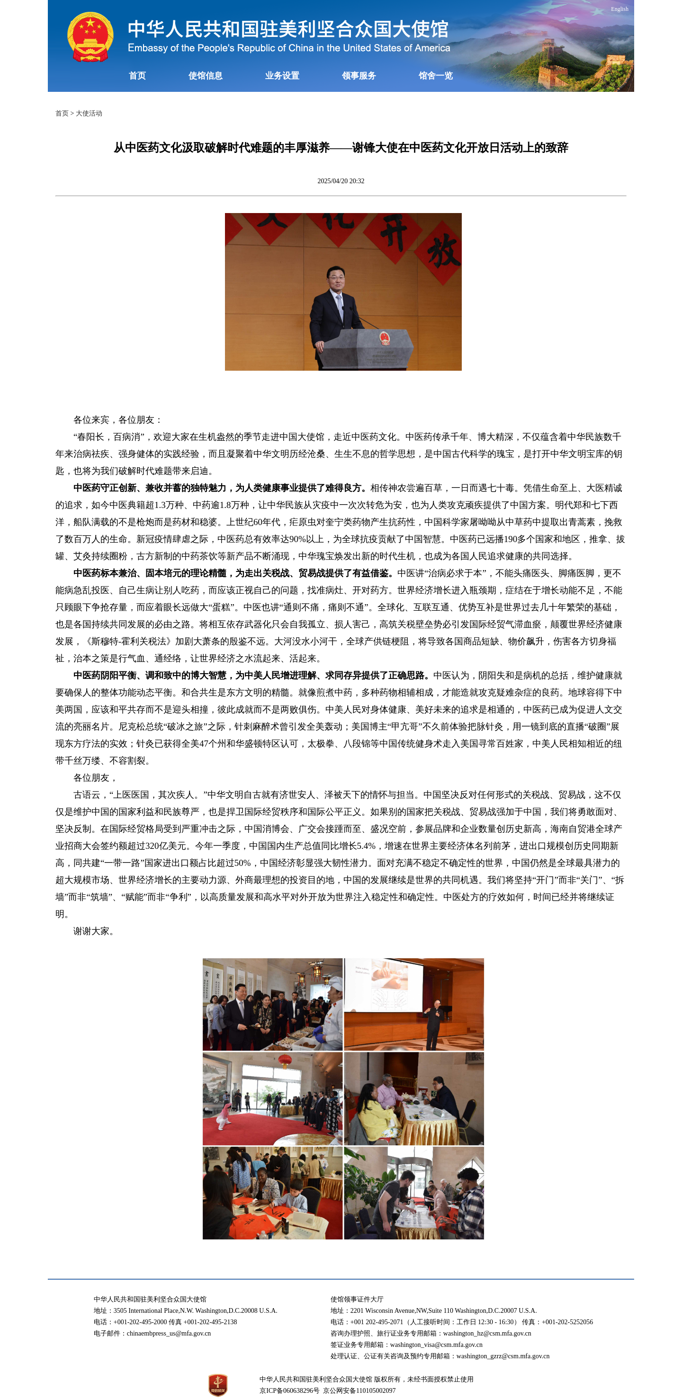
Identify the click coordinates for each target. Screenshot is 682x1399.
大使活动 (89, 113)
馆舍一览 (436, 75)
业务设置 (282, 75)
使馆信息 (205, 75)
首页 (137, 75)
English (619, 9)
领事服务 (359, 75)
